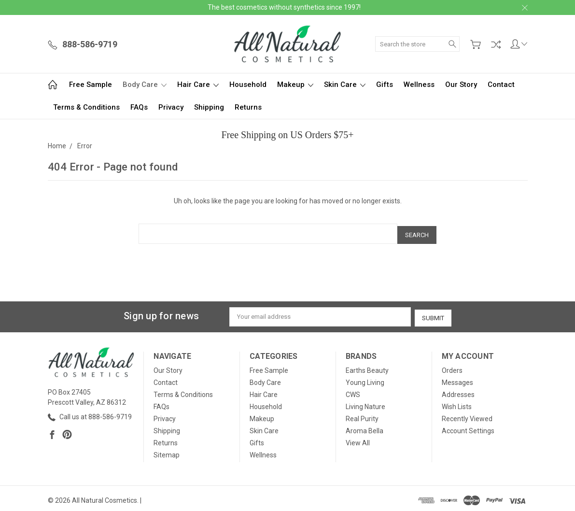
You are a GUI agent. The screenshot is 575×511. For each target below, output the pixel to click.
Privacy (170, 107)
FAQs (139, 107)
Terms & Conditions (86, 107)
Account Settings (468, 427)
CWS (353, 391)
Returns (248, 107)
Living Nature (365, 403)
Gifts (384, 84)
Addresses (458, 391)
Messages (457, 379)
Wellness (419, 84)
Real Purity (362, 415)
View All (358, 439)
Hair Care (198, 84)
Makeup (295, 84)
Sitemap (167, 451)
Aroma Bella (364, 427)
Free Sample (90, 84)
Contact (501, 84)
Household (247, 84)
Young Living (365, 379)
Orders (452, 366)
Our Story (461, 84)
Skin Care (344, 84)
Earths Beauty (367, 366)
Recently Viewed (467, 415)
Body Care (145, 84)
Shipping (209, 107)
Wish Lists (457, 403)
